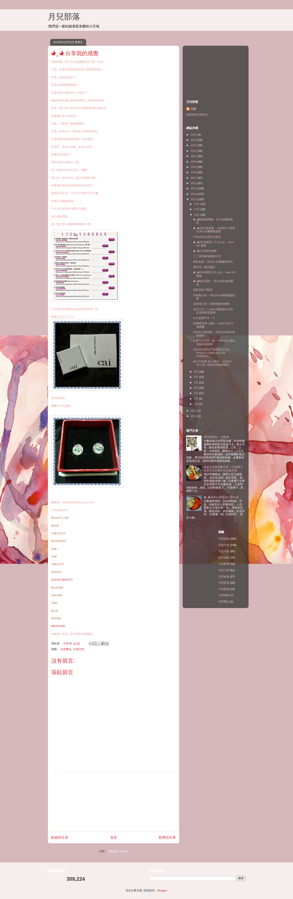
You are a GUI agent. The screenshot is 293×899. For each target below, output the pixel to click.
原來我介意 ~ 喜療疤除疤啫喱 (211, 303)
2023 (194, 145)
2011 (194, 416)
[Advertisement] (113, 801)
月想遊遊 (223, 576)
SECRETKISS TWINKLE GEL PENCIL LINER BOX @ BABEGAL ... (211, 353)
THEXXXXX (58, 533)
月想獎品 (65, 649)
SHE (54, 556)
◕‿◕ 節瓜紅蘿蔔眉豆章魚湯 (221, 497)
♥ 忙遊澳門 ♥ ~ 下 (204, 318)
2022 (194, 150)
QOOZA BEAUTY (62, 579)
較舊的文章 (167, 837)
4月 (196, 398)
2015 (194, 188)
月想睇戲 (223, 595)
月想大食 (223, 551)
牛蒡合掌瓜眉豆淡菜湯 (207, 236)
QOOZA (56, 572)
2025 (194, 134)
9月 (196, 371)
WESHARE (58, 626)
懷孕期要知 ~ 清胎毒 (216, 437)
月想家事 (223, 563)
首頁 (113, 837)
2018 (194, 172)
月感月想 (78, 649)
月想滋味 (223, 557)
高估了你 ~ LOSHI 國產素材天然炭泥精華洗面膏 (213, 311)
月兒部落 (64, 16)
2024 (194, 140)
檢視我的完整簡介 (197, 114)
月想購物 (223, 589)
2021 (194, 156)
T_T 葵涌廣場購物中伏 (207, 256)
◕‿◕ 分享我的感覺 (205, 250)
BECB (55, 525)
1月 (196, 404)
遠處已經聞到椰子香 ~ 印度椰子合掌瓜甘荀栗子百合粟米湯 (223, 468)
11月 (197, 209)
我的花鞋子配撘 (202, 289)
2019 (194, 167)
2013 (194, 199)
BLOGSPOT (59, 541)
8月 (196, 377)
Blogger (162, 890)
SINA (54, 602)
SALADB (56, 595)
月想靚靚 (223, 538)
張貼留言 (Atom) (118, 851)
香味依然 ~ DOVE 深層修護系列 (212, 261)
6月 (196, 387)
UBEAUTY (57, 564)
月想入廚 (223, 570)
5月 (196, 393)
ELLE (54, 610)
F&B (54, 548)
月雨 (193, 109)
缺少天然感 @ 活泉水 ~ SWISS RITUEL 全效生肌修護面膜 (212, 363)
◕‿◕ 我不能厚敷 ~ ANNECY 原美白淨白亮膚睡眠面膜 (214, 230)
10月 (197, 214)
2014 (194, 194)
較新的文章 (59, 837)
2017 (194, 177)
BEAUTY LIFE (60, 517)
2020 (194, 161)
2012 (194, 410)
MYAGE (56, 618)
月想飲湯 (223, 582)
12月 (197, 204)
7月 (196, 382)
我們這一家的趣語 (204, 267)
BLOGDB (57, 587)
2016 (194, 183)
